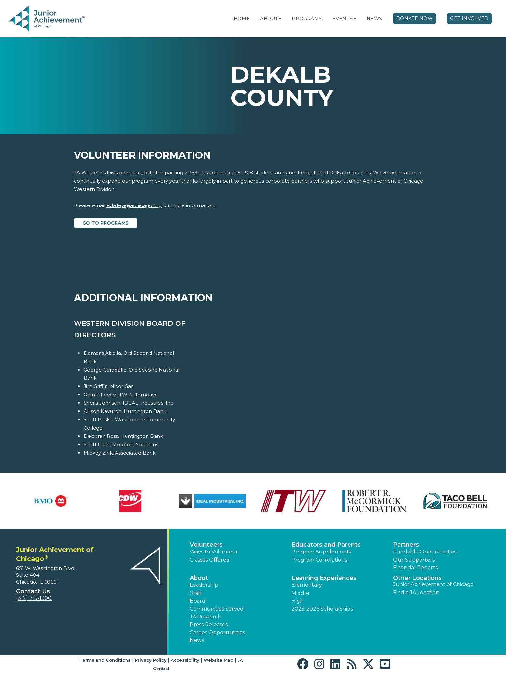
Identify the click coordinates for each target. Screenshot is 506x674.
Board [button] (198, 601)
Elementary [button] (306, 585)
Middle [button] (300, 593)
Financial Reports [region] (415, 567)
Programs (307, 19)
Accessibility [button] (185, 660)
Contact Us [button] (33, 591)
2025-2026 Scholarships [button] (322, 609)
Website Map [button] (218, 660)
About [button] (199, 578)
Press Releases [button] (209, 624)
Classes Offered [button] (210, 560)
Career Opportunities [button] (217, 632)
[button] (280, 19)
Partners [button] (406, 545)
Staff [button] (196, 593)
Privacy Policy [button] (151, 660)
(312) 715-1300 (34, 598)
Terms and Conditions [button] (105, 660)
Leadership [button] (204, 585)
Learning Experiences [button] (324, 578)
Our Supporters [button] (414, 560)
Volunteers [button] (206, 545)
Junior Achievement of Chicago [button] (433, 584)
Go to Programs (105, 223)
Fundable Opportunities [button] (424, 552)
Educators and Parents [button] (326, 545)
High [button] (297, 601)
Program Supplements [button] (321, 552)
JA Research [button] (205, 617)
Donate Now (414, 18)
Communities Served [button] (217, 609)
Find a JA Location (416, 592)
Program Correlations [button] (319, 560)
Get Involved (469, 18)
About (269, 19)
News (374, 19)
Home (242, 19)
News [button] (197, 640)
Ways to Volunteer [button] (214, 552)
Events (342, 19)
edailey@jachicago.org (134, 205)
